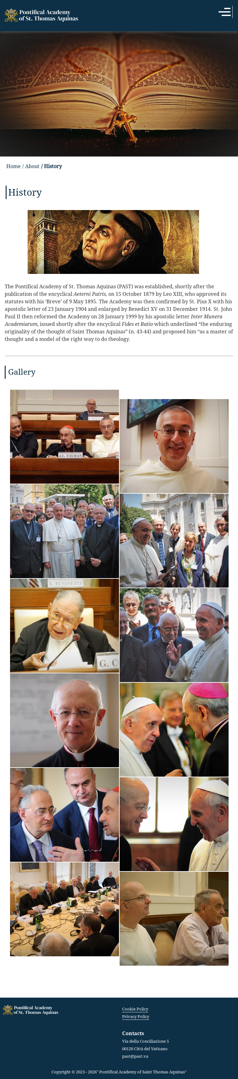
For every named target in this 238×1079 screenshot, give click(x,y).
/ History (51, 166)
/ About (31, 166)
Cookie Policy (135, 1009)
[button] (65, 436)
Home (13, 166)
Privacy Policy (135, 1016)
